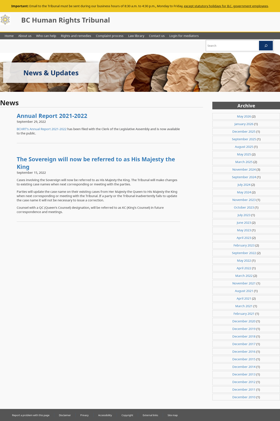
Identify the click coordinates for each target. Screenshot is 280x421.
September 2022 (244, 253)
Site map (173, 415)
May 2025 (244, 154)
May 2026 (244, 116)
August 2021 (244, 291)
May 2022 (244, 260)
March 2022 (244, 276)
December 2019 (244, 329)
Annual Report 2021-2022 (52, 115)
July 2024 (244, 184)
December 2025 (244, 131)
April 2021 (244, 298)
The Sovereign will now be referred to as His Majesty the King (96, 162)
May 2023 (244, 230)
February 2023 (244, 245)
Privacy (84, 415)
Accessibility (105, 415)
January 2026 (243, 124)
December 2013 (244, 374)
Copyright (127, 415)
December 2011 (244, 389)
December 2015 (244, 359)
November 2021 (244, 283)
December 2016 (244, 351)
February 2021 (244, 313)
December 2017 (244, 344)
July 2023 (244, 215)
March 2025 (244, 162)
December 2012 (244, 382)
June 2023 (244, 222)
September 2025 (244, 139)
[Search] (266, 45)
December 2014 (244, 367)
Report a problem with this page (30, 415)
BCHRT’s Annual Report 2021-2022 (41, 129)
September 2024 (244, 177)
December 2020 (244, 321)
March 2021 (244, 306)
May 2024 (244, 192)
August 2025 (244, 147)
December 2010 (244, 397)
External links (150, 415)
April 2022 (244, 268)
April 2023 (244, 238)
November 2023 (244, 200)
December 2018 (244, 336)
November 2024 (244, 169)
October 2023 (244, 207)
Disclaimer (65, 415)
